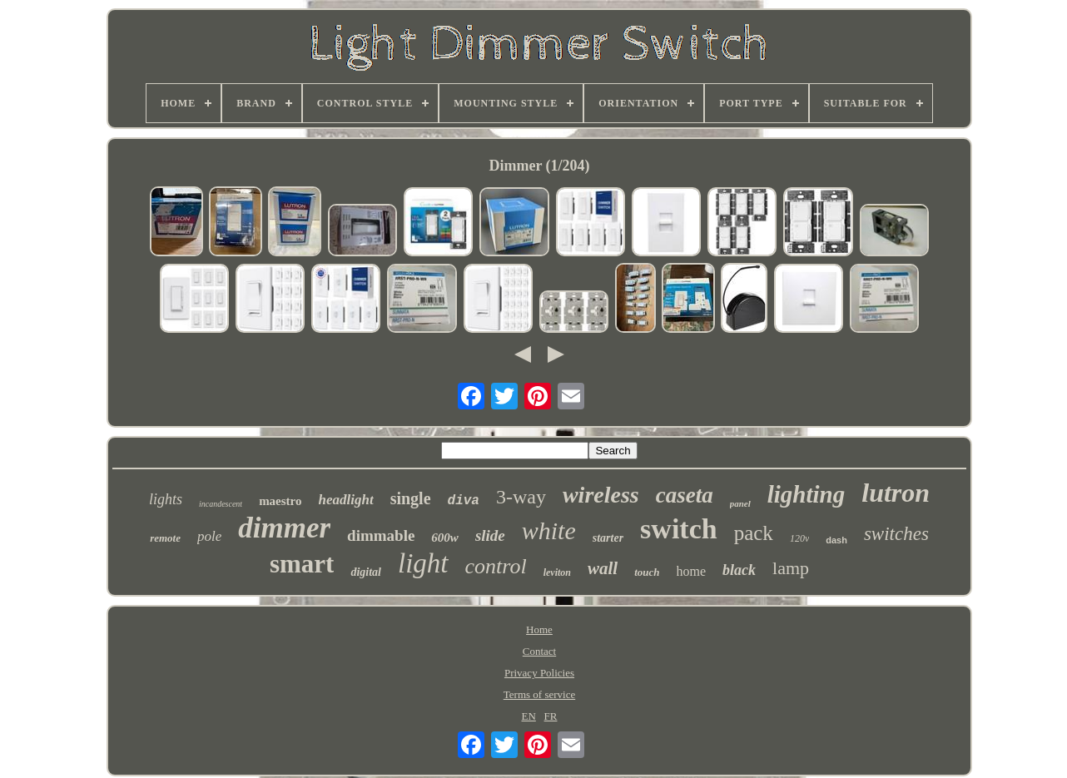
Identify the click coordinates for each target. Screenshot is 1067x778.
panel (740, 503)
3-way (521, 497)
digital (365, 572)
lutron (895, 493)
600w (445, 537)
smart (302, 563)
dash (836, 540)
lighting (806, 494)
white (549, 530)
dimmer (284, 528)
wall (603, 568)
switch (678, 528)
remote (165, 538)
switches (896, 533)
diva (463, 500)
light (423, 563)
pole (209, 536)
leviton (557, 572)
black (739, 570)
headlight (346, 500)
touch (646, 572)
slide (490, 535)
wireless (601, 495)
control (496, 566)
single (410, 498)
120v (799, 538)
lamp (790, 567)
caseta (684, 495)
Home (539, 629)
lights (165, 499)
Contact (539, 651)
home (692, 571)
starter (608, 538)
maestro (280, 501)
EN (529, 716)
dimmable (380, 535)
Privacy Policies (539, 673)
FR (551, 716)
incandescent (220, 503)
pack (753, 533)
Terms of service (539, 694)
